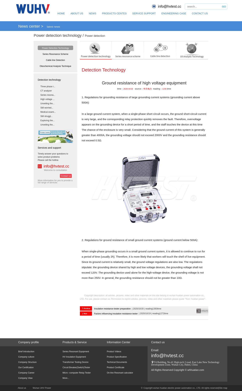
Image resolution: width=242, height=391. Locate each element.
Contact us (66, 176)
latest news (53, 26)
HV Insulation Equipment (74, 357)
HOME (61, 13)
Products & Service (75, 342)
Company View (25, 378)
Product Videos (114, 351)
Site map (223, 388)
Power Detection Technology (55, 48)
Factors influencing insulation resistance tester (116, 313)
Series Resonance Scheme (55, 54)
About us (22, 388)
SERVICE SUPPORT (144, 13)
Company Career (26, 373)
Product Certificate (115, 367)
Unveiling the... (47, 103)
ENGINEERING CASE (173, 13)
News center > (30, 26)
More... (66, 378)
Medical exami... (48, 112)
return (202, 311)
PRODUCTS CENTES (114, 13)
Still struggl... (46, 116)
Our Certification (26, 367)
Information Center (118, 342)
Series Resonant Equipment (76, 351)
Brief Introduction (26, 351)
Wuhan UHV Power (42, 388)
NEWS (92, 13)
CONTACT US (200, 13)
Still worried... (46, 108)
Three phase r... (47, 86)
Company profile (28, 342)
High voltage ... (47, 99)
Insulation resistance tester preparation (112, 308)
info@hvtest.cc (169, 6)
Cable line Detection (55, 60)
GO (224, 6)
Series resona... (47, 95)
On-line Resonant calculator (120, 373)
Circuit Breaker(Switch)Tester (76, 367)
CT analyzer (46, 91)
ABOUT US (77, 13)
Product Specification (117, 357)
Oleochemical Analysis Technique (55, 66)
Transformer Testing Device (75, 362)
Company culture (26, 357)
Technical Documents (117, 362)
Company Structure (27, 362)
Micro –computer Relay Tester (77, 373)
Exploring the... (47, 120)
